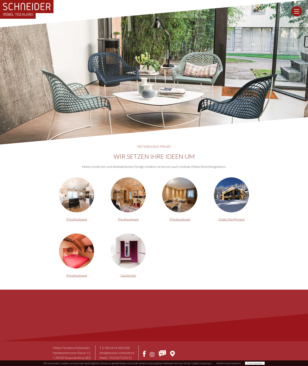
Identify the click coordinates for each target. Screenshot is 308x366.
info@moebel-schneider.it (117, 353)
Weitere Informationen (228, 363)
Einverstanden (255, 363)
